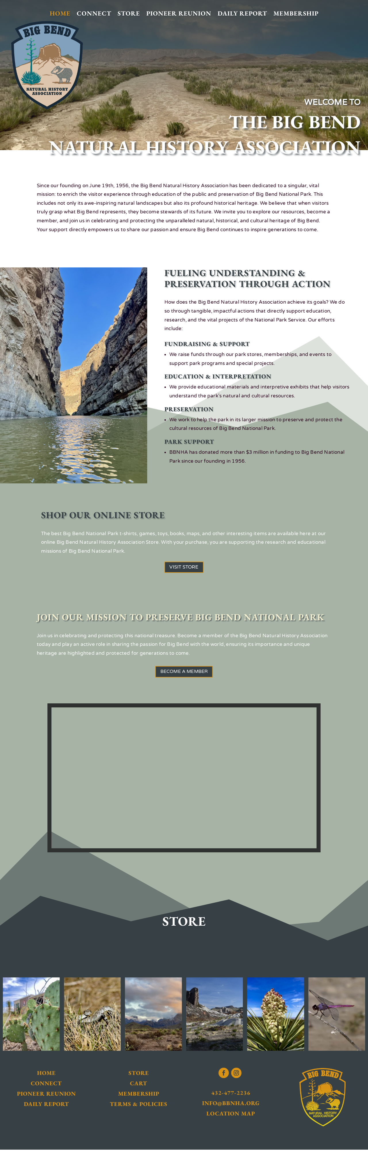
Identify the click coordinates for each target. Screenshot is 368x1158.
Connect (94, 14)
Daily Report (242, 14)
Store (129, 14)
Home (60, 14)
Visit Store (184, 569)
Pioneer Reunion (178, 14)
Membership (296, 14)
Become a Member (184, 678)
